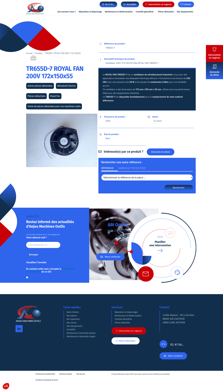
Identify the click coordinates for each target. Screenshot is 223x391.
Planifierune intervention (160, 243)
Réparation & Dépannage (90, 11)
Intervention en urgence (214, 56)
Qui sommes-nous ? (66, 11)
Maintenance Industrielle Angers (83, 364)
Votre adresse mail (36, 237)
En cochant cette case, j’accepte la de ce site (50, 270)
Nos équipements (185, 11)
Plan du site (80, 382)
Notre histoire (74, 314)
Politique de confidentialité (45, 382)
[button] (6, 386)
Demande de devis (214, 73)
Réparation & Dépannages (128, 314)
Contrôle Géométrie (124, 328)
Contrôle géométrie (145, 11)
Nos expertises (74, 328)
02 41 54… (109, 4)
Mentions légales (65, 382)
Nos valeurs (73, 321)
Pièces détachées (166, 11)
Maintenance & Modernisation (119, 11)
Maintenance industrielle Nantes (83, 357)
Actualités (72, 349)
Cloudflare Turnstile (36, 262)
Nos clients (72, 335)
